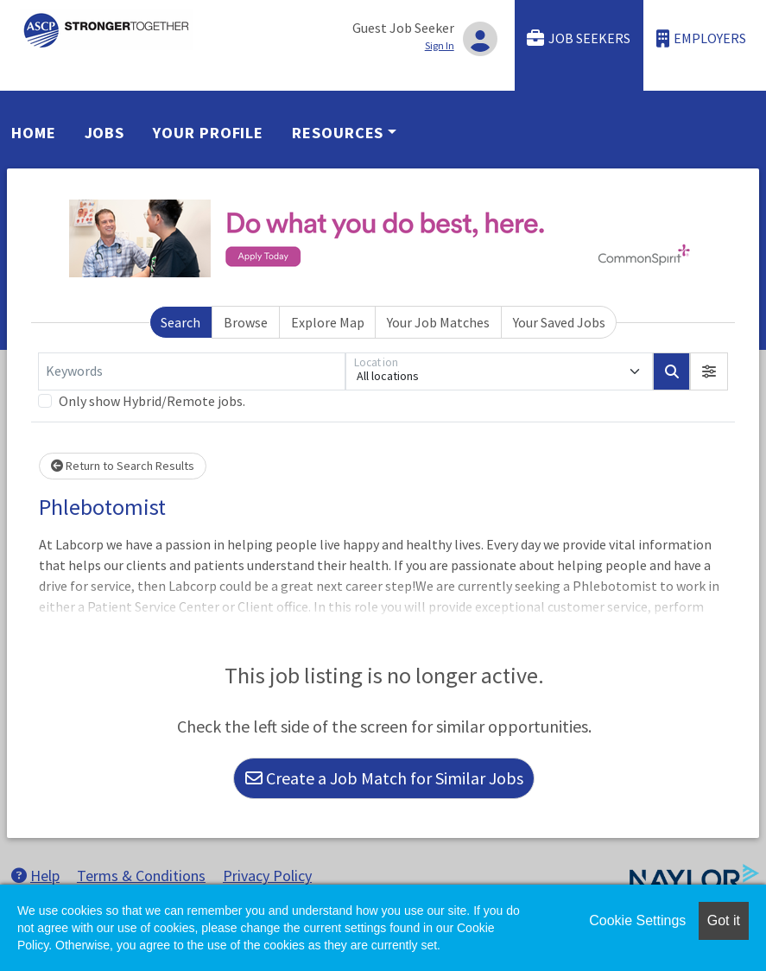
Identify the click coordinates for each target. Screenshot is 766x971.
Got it (723, 920)
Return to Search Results (122, 465)
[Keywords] (191, 371)
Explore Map (327, 322)
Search (180, 322)
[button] (709, 371)
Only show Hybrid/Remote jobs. (152, 400)
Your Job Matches (438, 322)
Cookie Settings (637, 920)
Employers (701, 38)
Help (35, 875)
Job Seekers (578, 38)
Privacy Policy (267, 875)
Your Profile (208, 133)
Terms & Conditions (141, 875)
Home (33, 133)
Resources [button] (337, 133)
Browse (246, 322)
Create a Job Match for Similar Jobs (384, 778)
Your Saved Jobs (559, 322)
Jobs (105, 133)
